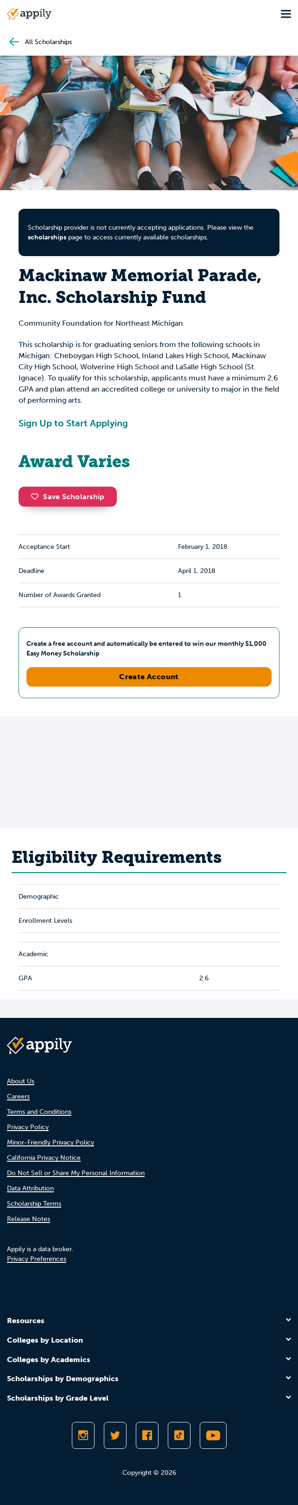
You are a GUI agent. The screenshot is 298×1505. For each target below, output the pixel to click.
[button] (37, 496)
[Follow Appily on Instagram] (83, 1435)
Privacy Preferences (36, 1259)
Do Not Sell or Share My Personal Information (76, 1173)
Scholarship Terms (34, 1204)
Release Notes (28, 1219)
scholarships (47, 237)
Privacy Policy (28, 1127)
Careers (18, 1096)
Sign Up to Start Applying (73, 423)
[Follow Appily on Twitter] (115, 1435)
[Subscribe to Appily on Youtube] (213, 1435)
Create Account (149, 676)
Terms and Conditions (39, 1112)
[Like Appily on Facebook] (147, 1435)
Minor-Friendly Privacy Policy (50, 1142)
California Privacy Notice (44, 1158)
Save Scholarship (67, 496)
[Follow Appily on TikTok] (179, 1435)
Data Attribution (30, 1188)
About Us (20, 1081)
